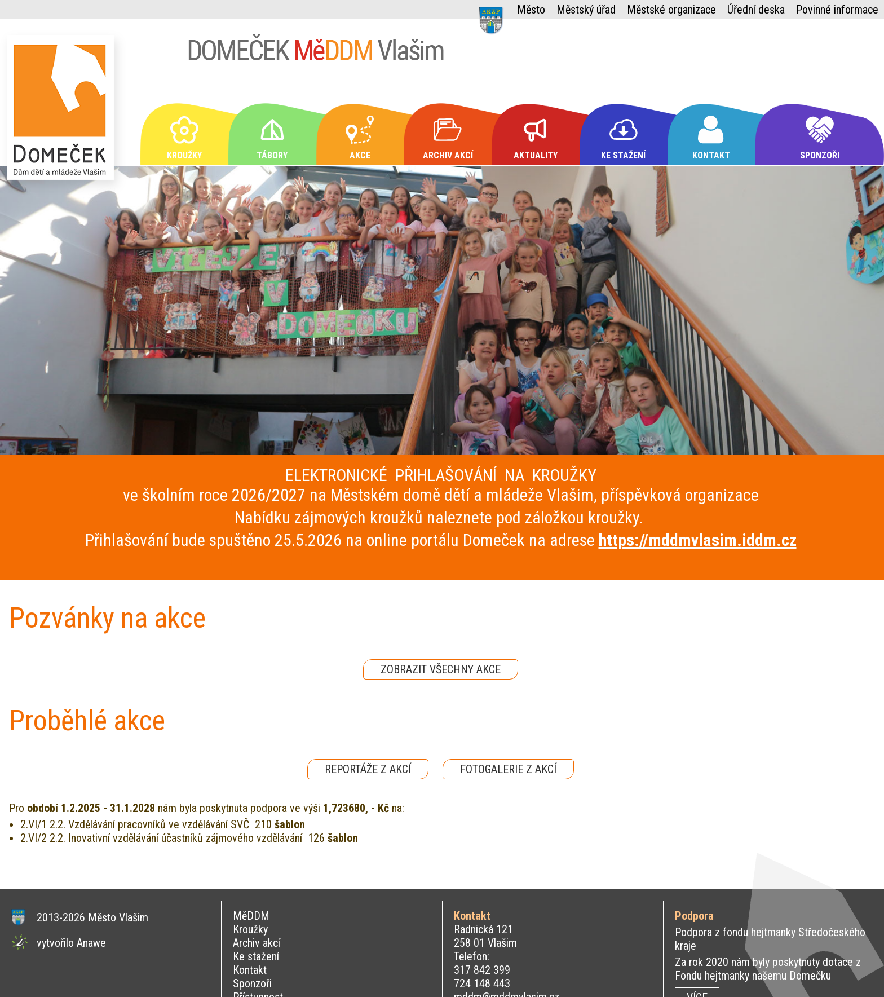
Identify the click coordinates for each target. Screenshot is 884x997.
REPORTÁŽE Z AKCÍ (368, 769)
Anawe (91, 943)
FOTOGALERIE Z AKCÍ (508, 769)
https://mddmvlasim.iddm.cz (698, 540)
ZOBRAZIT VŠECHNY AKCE (441, 669)
